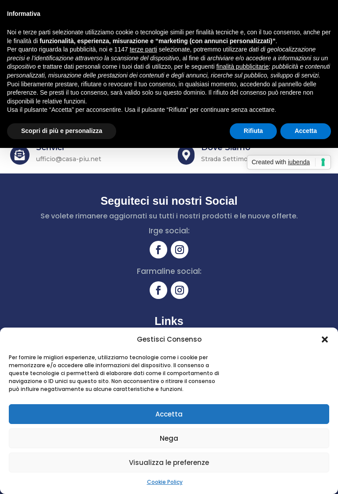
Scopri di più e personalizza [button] (61, 130)
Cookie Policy (165, 482)
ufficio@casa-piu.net (68, 159)
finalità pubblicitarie (242, 66)
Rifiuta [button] (253, 130)
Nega (169, 438)
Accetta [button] (305, 130)
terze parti (143, 49)
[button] (324, 339)
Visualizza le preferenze (169, 462)
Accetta (169, 414)
